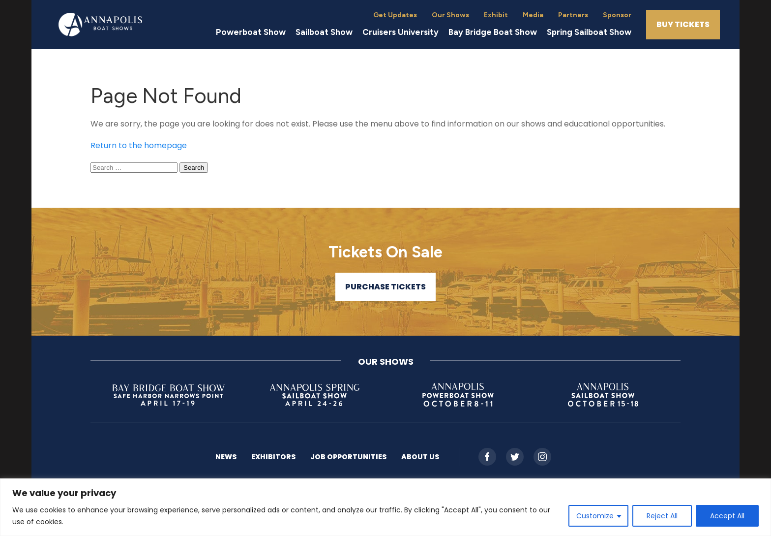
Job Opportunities (348, 457)
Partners (573, 15)
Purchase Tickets (385, 286)
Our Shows (450, 15)
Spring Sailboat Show (589, 32)
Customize (595, 516)
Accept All (727, 516)
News (226, 457)
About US (420, 457)
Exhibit (496, 15)
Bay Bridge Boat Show (492, 32)
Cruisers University (400, 32)
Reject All (662, 516)
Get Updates (395, 15)
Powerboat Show (251, 32)
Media (533, 15)
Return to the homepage (138, 145)
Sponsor (617, 15)
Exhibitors (273, 457)
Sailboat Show (324, 32)
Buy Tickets (683, 24)
